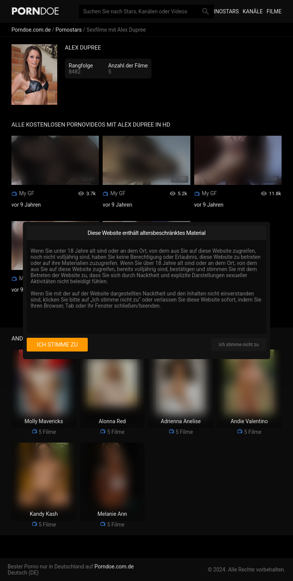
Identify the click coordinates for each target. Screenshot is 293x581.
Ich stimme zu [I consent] (57, 344)
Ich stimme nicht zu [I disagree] (239, 344)
